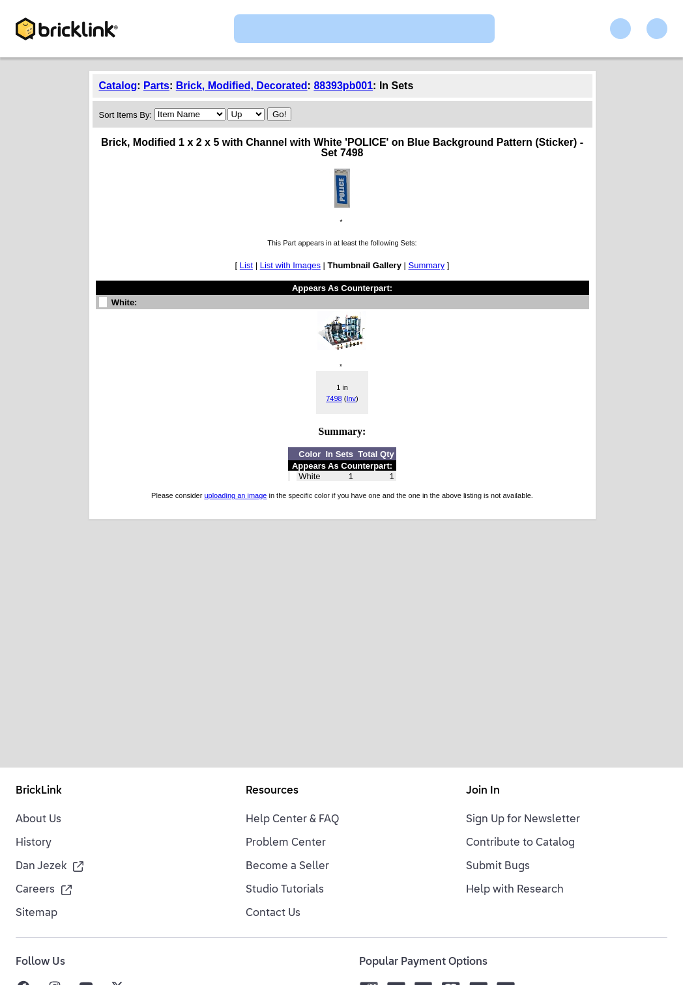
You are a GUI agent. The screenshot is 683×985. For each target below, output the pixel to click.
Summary (427, 265)
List (246, 265)
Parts (156, 85)
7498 (334, 398)
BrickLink (39, 791)
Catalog (118, 85)
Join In (483, 791)
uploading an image (235, 495)
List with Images (290, 265)
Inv (351, 398)
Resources (272, 791)
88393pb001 (343, 85)
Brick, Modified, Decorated (242, 85)
